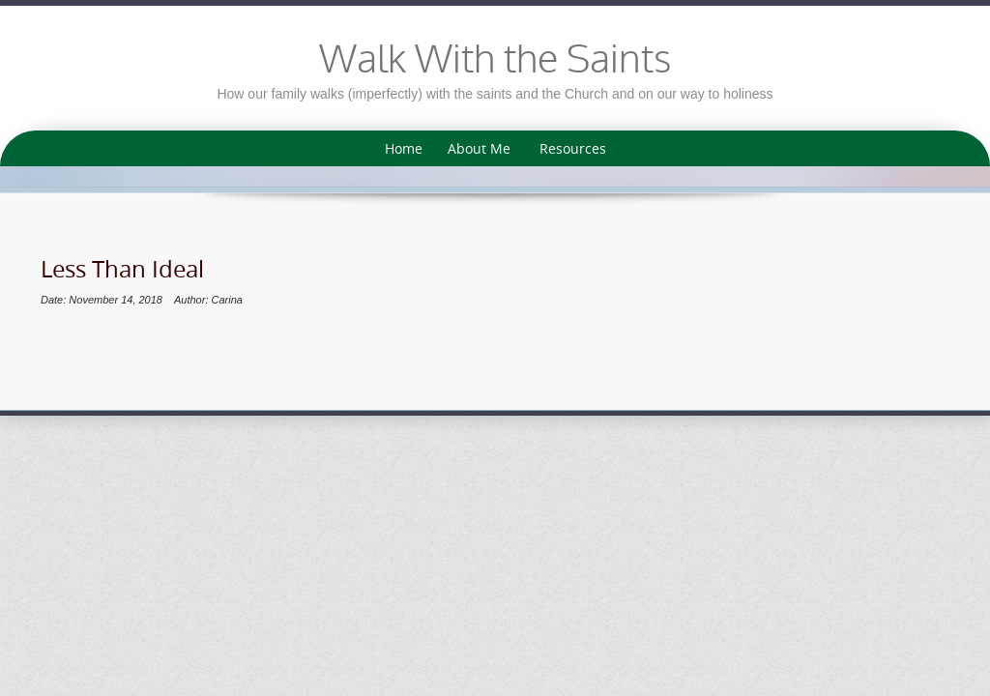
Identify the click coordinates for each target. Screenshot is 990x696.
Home (403, 148)
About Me (479, 148)
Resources (572, 148)
